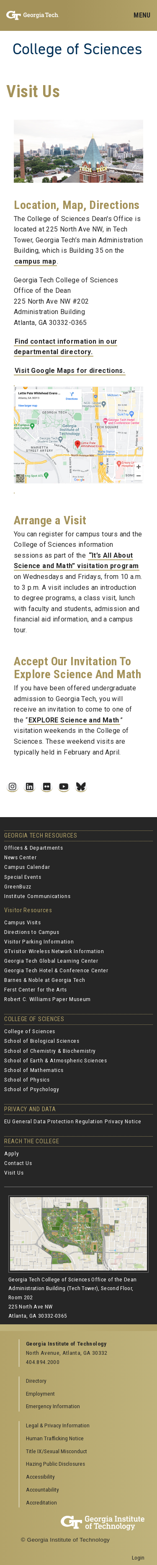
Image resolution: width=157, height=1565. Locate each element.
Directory (36, 1380)
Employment (40, 1393)
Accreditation (41, 1502)
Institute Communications (37, 896)
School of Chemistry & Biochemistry (50, 1050)
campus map (35, 261)
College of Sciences (77, 49)
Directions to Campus (31, 931)
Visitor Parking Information (39, 941)
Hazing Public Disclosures (55, 1463)
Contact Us (18, 1163)
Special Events (22, 876)
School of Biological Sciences (42, 1040)
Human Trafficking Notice (55, 1438)
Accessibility (40, 1476)
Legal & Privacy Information (58, 1425)
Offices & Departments (33, 847)
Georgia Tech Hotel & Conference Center (56, 970)
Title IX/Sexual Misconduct (56, 1451)
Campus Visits (22, 922)
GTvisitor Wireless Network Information (54, 951)
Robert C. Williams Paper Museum (47, 999)
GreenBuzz (17, 886)
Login (138, 1557)
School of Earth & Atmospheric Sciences (55, 1060)
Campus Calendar (27, 866)
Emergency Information (53, 1406)
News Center (20, 857)
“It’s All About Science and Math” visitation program (76, 560)
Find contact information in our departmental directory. (65, 346)
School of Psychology (31, 1089)
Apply (11, 1153)
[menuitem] (82, 1426)
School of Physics (27, 1079)
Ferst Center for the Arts (35, 989)
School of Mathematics (33, 1070)
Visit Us (13, 1172)
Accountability (42, 1489)
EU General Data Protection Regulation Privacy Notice (72, 1121)
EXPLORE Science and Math (73, 720)
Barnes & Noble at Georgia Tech (44, 979)
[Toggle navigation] (142, 15)
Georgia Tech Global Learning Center (51, 960)
